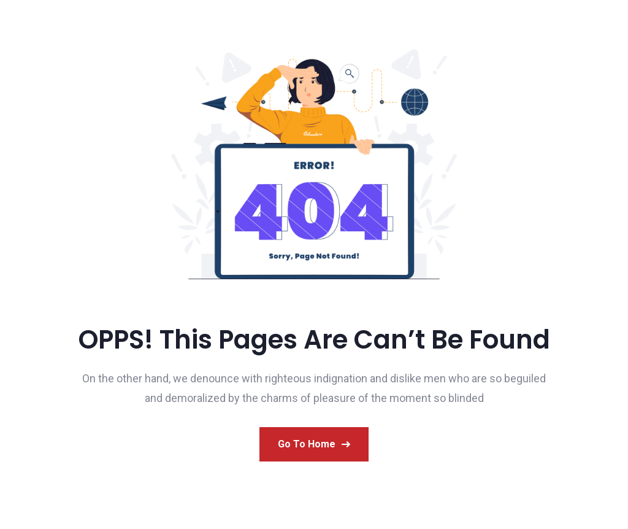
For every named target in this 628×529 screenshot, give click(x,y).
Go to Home (314, 444)
